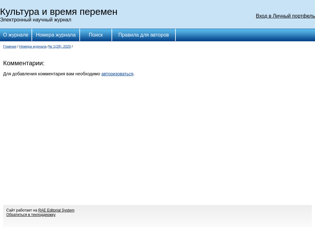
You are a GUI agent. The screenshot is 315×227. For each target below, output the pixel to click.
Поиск (96, 35)
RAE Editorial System (56, 210)
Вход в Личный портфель (285, 16)
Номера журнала (56, 35)
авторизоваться (117, 73)
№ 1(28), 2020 (60, 46)
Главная (9, 46)
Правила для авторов (143, 35)
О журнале (15, 35)
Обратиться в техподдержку (30, 214)
